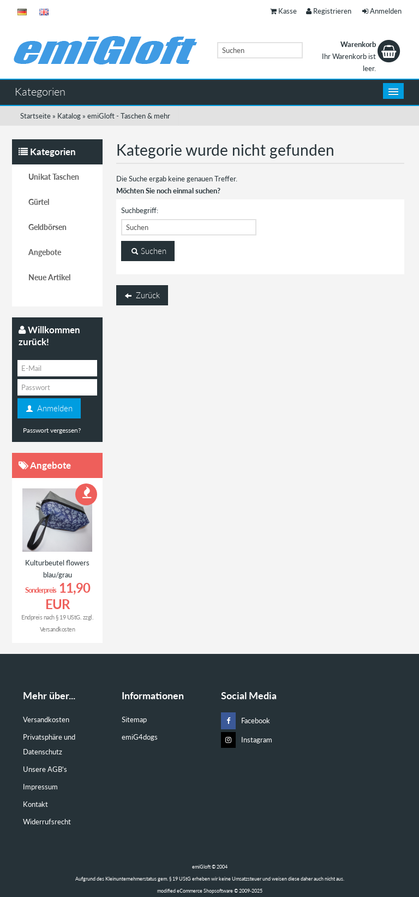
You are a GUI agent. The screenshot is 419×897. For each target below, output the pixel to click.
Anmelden (382, 11)
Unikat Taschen (53, 176)
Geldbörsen (47, 227)
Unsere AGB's (45, 769)
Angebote (44, 252)
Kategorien (40, 91)
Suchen (147, 251)
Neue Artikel (49, 277)
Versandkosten (57, 629)
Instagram (246, 740)
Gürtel (38, 201)
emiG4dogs (140, 737)
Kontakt (35, 804)
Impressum (40, 786)
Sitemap (134, 719)
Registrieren (328, 11)
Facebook (245, 720)
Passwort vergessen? (52, 430)
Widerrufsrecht (47, 821)
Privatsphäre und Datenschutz (49, 744)
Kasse (283, 11)
